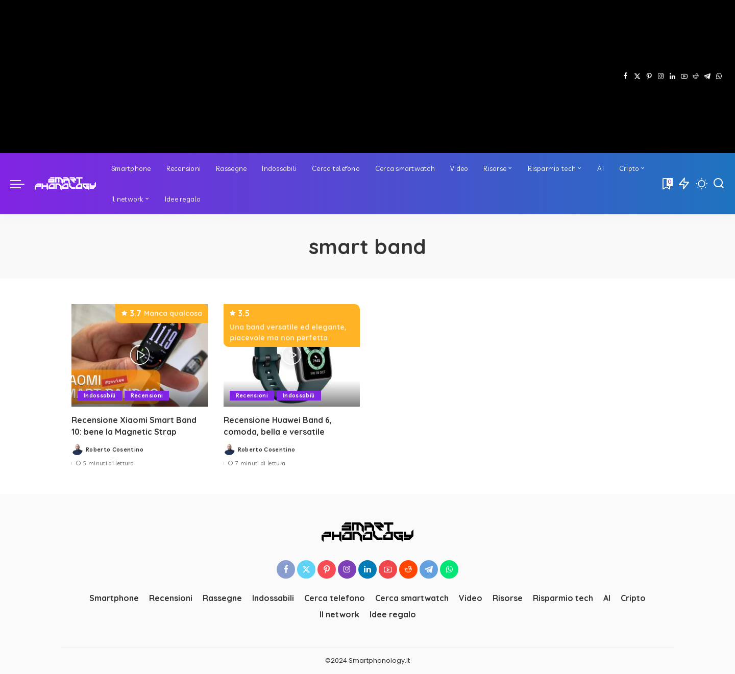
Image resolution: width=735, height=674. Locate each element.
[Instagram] (661, 76)
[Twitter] (637, 76)
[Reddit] (695, 76)
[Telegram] (707, 76)
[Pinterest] (649, 76)
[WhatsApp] (719, 76)
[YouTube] (684, 76)
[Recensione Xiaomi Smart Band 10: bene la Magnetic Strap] (139, 355)
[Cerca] (719, 183)
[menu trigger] (22, 183)
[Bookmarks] (666, 183)
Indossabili (100, 395)
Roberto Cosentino (114, 449)
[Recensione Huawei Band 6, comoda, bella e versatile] (292, 355)
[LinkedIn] (672, 76)
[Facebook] (625, 76)
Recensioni (147, 395)
